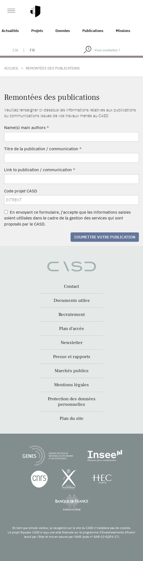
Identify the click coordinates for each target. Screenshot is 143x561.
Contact (71, 286)
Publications (92, 31)
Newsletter (72, 343)
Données (62, 31)
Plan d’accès (71, 329)
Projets (37, 31)
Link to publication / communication (39, 169)
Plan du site (71, 418)
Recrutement (71, 315)
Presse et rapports (71, 357)
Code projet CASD (20, 191)
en (15, 50)
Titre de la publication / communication (43, 148)
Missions (123, 31)
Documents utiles (72, 300)
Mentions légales (71, 385)
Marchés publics (72, 371)
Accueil (11, 68)
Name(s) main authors (26, 127)
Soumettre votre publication (104, 237)
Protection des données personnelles (72, 401)
